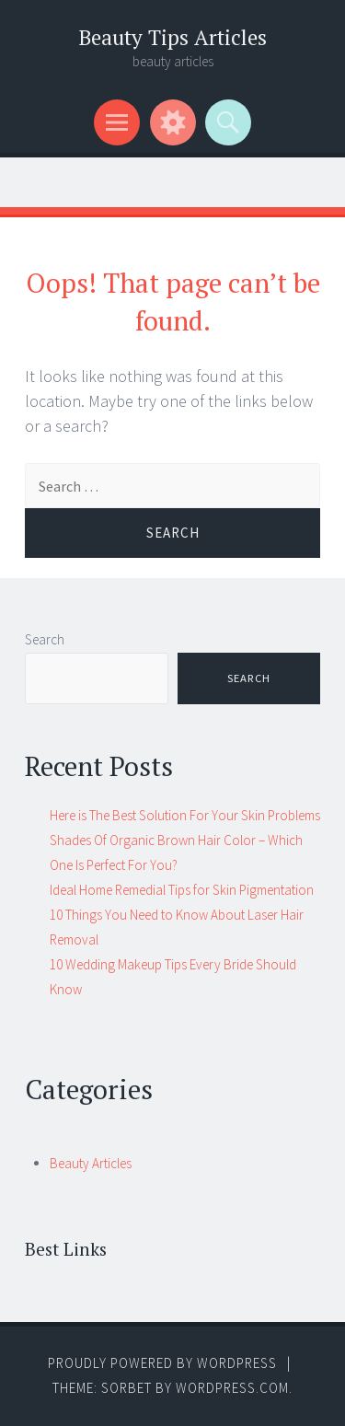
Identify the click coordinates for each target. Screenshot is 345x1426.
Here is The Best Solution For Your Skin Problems (185, 815)
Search (44, 639)
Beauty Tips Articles (172, 37)
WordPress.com (232, 1388)
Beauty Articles (91, 1163)
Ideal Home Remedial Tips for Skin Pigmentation (182, 889)
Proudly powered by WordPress (162, 1363)
